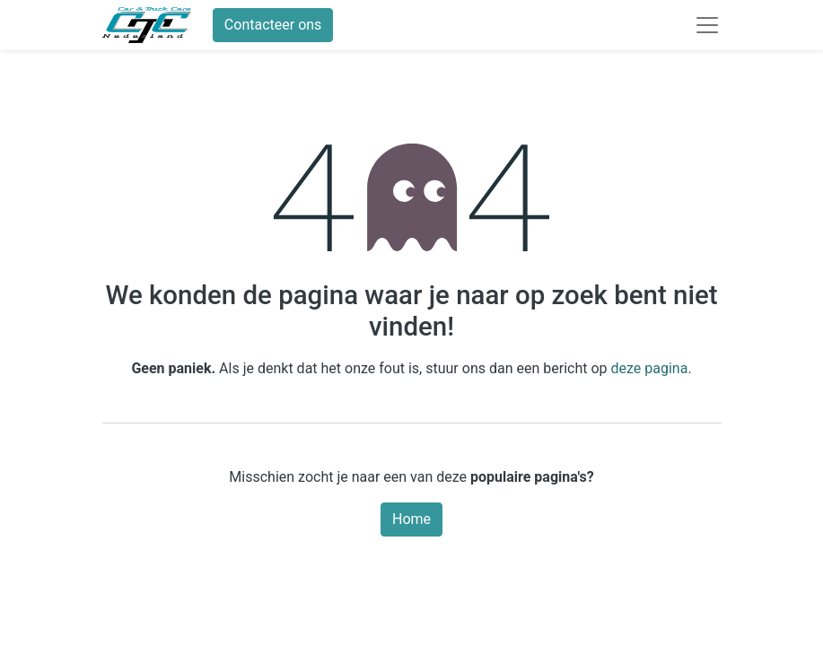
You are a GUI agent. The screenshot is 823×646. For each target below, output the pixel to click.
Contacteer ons (273, 24)
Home (411, 519)
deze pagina (649, 368)
